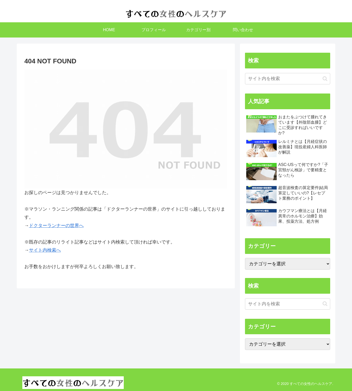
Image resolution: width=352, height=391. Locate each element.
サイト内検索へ (45, 250)
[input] (287, 78)
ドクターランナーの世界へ (56, 225)
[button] (325, 79)
